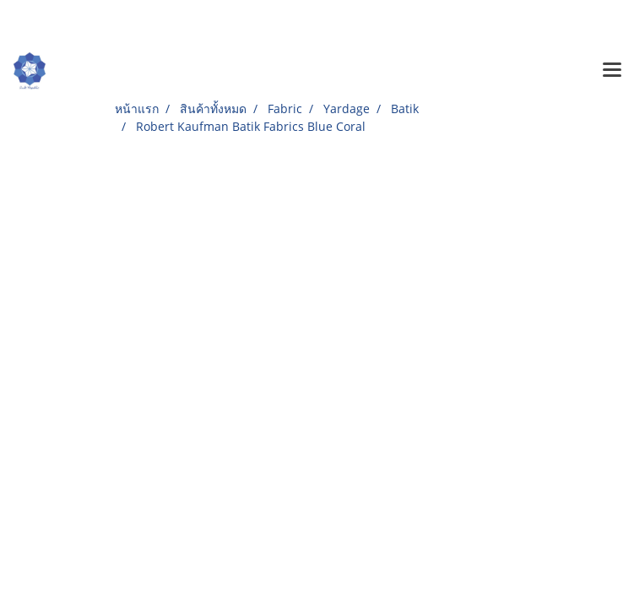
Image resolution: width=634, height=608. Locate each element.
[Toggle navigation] (612, 71)
